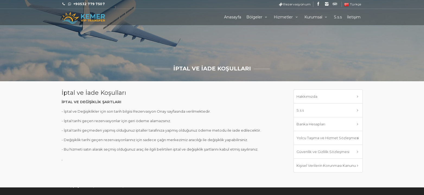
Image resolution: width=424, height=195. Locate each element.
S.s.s (338, 17)
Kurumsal (316, 17)
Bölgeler (257, 17)
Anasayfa (232, 17)
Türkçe (352, 4)
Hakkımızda (307, 96)
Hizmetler (286, 17)
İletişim (354, 17)
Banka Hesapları (311, 124)
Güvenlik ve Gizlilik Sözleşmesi (323, 152)
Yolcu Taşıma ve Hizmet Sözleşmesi (328, 138)
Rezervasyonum (297, 4)
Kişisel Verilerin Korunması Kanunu (326, 165)
